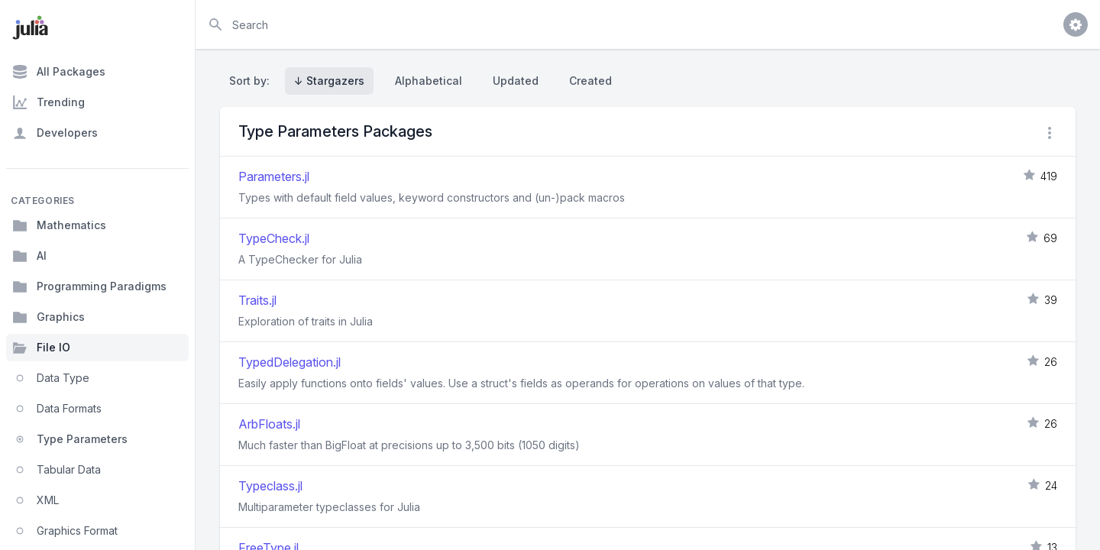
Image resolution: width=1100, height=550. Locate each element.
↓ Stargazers (329, 80)
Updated (516, 80)
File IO (41, 347)
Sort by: (252, 80)
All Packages (58, 71)
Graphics (48, 317)
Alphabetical (428, 80)
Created (590, 80)
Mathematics (59, 225)
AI (29, 256)
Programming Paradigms (89, 286)
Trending (48, 102)
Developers (55, 133)
